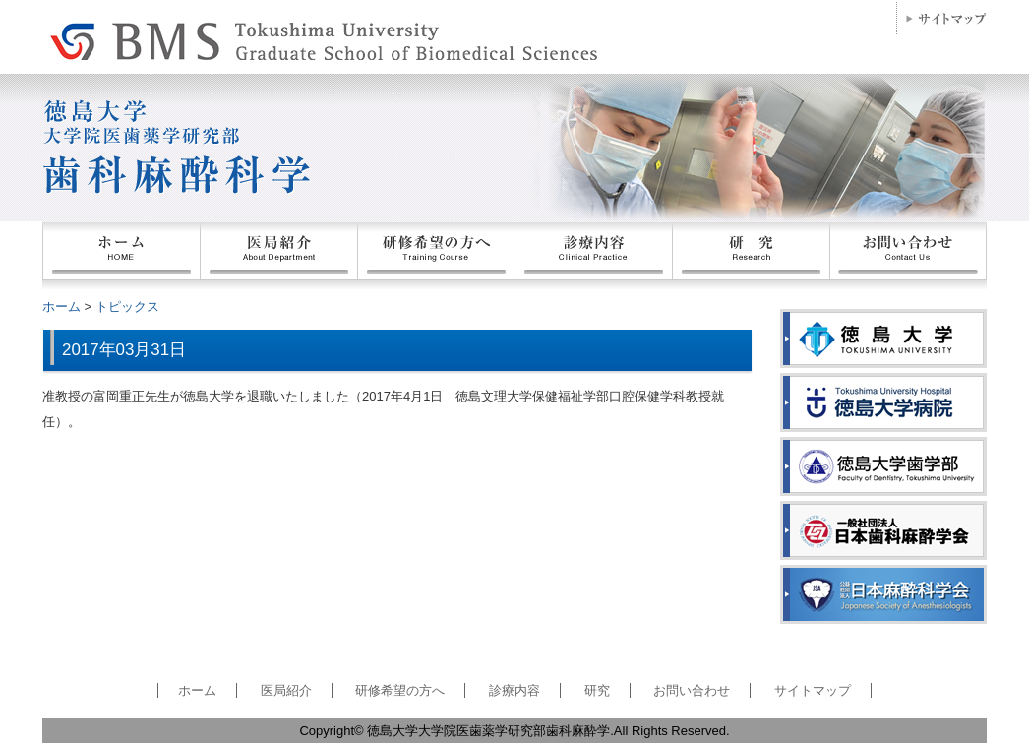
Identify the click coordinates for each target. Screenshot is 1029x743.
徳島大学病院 (883, 402)
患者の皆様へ (593, 255)
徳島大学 (883, 338)
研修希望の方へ (435, 255)
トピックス (127, 306)
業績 (750, 255)
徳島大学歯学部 (883, 466)
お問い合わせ (908, 255)
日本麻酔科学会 (883, 594)
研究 (597, 690)
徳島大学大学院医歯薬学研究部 (210, 37)
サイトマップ (941, 18)
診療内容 (514, 690)
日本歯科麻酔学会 (883, 530)
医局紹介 (278, 255)
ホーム (121, 255)
